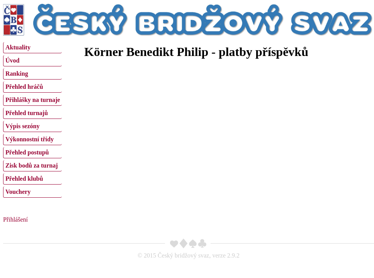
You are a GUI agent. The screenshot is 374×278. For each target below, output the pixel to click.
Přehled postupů (27, 152)
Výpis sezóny (22, 126)
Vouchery (18, 191)
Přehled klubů (24, 178)
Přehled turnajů (26, 113)
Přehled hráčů (24, 86)
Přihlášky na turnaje (32, 100)
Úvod (12, 60)
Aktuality (18, 47)
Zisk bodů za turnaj (31, 165)
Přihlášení (15, 219)
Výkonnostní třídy (29, 139)
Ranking (16, 73)
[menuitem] (32, 47)
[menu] (32, 119)
